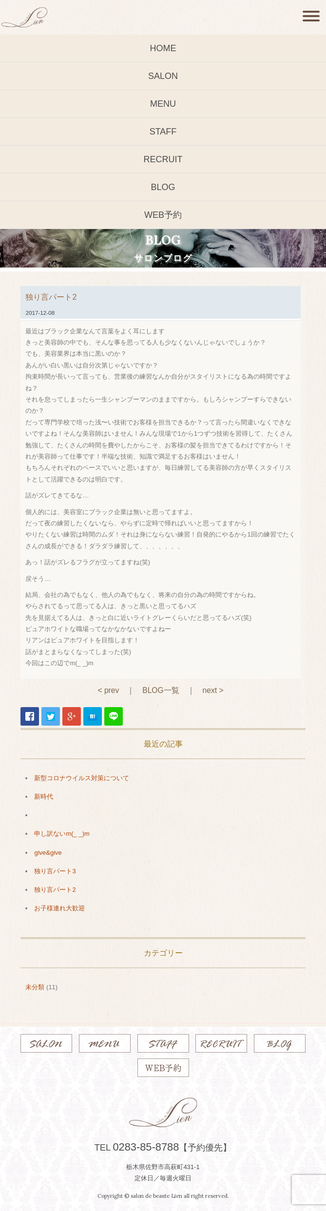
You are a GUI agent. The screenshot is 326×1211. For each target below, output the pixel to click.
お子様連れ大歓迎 (59, 908)
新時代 (43, 796)
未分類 (34, 987)
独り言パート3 (55, 871)
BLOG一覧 (160, 690)
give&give (47, 852)
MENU (163, 104)
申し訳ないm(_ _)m (61, 833)
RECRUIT (163, 159)
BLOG (163, 187)
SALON (163, 76)
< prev (108, 690)
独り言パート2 (55, 889)
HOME (163, 48)
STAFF (163, 131)
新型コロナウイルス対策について (81, 778)
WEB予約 (163, 215)
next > (213, 690)
